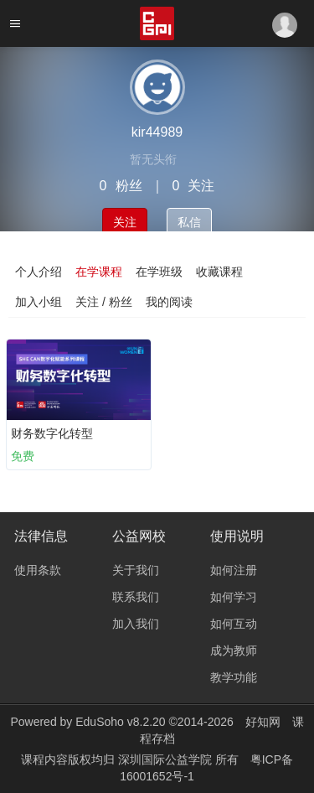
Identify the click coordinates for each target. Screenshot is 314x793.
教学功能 (233, 677)
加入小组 (38, 301)
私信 (189, 222)
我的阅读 (169, 301)
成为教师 (233, 650)
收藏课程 (219, 271)
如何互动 (233, 623)
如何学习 (233, 597)
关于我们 (135, 570)
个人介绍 (38, 271)
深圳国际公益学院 (166, 759)
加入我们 (135, 623)
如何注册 (233, 570)
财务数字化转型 (52, 433)
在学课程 (98, 271)
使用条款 (37, 570)
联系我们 (135, 597)
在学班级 (159, 271)
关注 (124, 222)
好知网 (263, 721)
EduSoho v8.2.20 (120, 721)
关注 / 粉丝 (103, 301)
